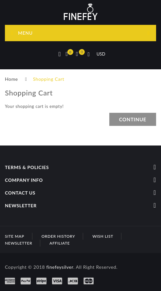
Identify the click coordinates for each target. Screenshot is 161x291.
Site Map (14, 236)
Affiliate (59, 243)
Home (11, 79)
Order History (58, 236)
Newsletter (18, 243)
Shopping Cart (48, 79)
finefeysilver (59, 267)
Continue (132, 119)
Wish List (102, 236)
